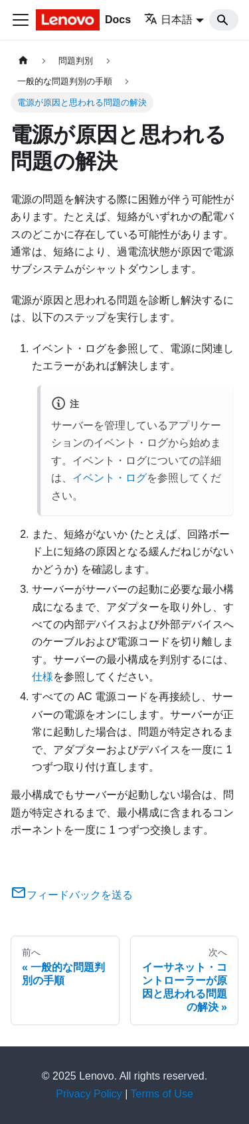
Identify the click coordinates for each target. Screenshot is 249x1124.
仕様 (42, 676)
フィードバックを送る (72, 895)
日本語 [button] (168, 19)
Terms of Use (162, 1093)
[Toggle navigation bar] (21, 20)
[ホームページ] (23, 60)
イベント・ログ (109, 477)
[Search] (223, 20)
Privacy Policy (89, 1093)
